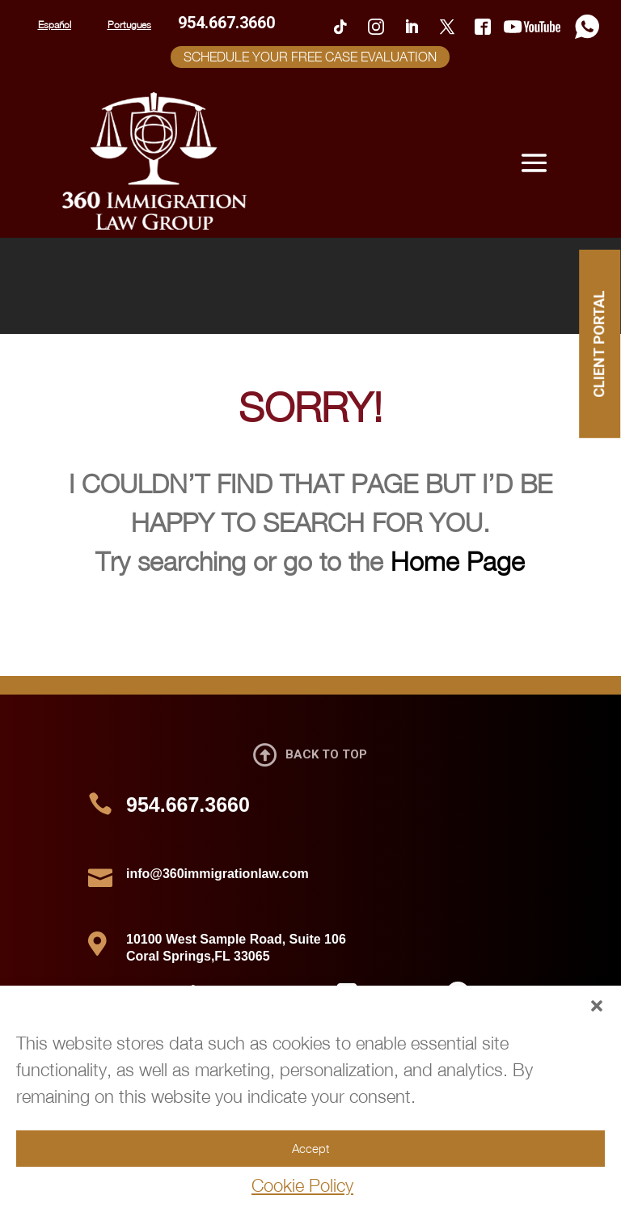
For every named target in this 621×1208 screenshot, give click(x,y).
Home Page (458, 561)
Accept (310, 1148)
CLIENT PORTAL (598, 344)
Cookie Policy (302, 1185)
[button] (597, 1006)
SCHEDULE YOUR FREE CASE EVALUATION (310, 56)
